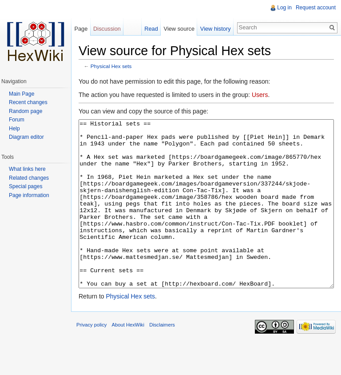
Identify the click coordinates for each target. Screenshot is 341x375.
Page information (29, 195)
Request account (316, 7)
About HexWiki (128, 358)
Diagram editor (26, 137)
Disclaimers (162, 358)
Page (80, 28)
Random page (25, 111)
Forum (16, 120)
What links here (27, 169)
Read (151, 28)
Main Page (21, 94)
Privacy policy (91, 358)
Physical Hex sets (111, 66)
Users (260, 94)
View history (215, 28)
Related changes (29, 178)
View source (179, 28)
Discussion (107, 28)
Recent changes (28, 102)
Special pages (25, 186)
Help (14, 128)
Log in (284, 7)
